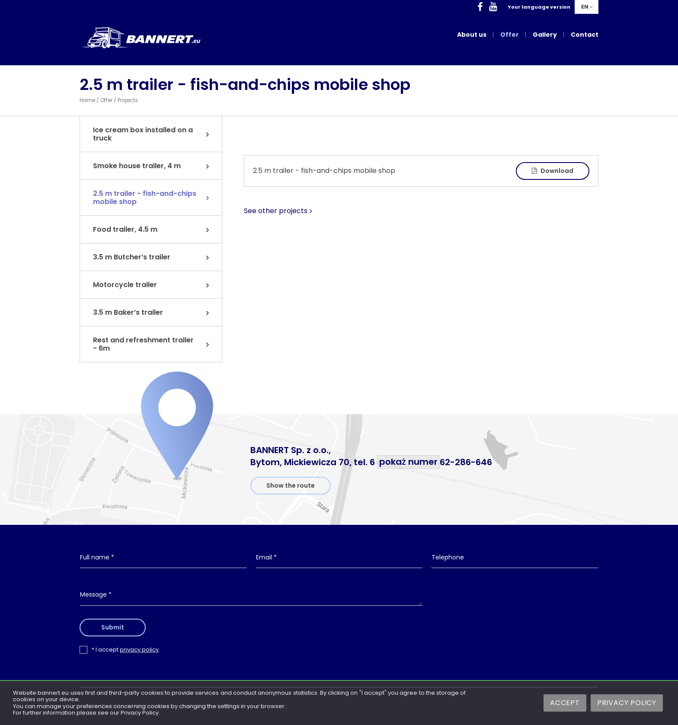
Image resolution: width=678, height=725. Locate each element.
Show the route (290, 485)
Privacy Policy (626, 703)
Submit (113, 627)
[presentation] (515, 602)
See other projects (275, 211)
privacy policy (139, 649)
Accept (565, 703)
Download (552, 170)
